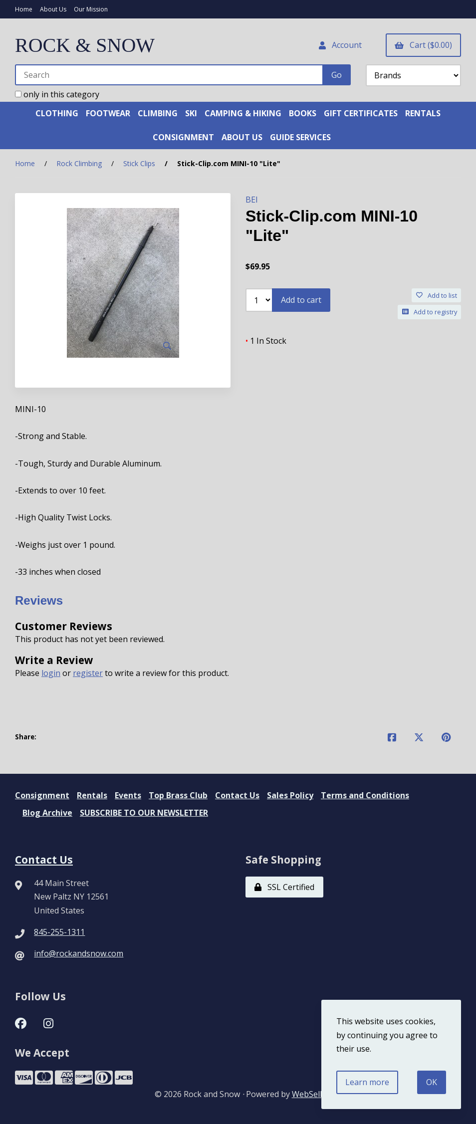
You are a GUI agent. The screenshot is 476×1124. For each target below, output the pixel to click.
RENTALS (423, 113)
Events (128, 795)
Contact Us (237, 795)
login (50, 673)
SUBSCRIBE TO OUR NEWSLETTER (144, 812)
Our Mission (91, 9)
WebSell (307, 1094)
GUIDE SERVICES (300, 137)
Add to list (436, 295)
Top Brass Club (178, 795)
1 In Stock (265, 340)
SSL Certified (284, 887)
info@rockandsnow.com (78, 953)
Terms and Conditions (365, 795)
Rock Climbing (79, 163)
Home (23, 9)
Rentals (92, 795)
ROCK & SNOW (85, 45)
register (88, 673)
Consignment (42, 795)
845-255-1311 (59, 931)
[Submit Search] (336, 74)
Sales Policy (290, 795)
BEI (251, 199)
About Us (53, 9)
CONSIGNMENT (183, 137)
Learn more (367, 1082)
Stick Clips (139, 163)
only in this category (57, 94)
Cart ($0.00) (423, 44)
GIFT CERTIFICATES (361, 113)
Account (340, 44)
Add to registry (429, 311)
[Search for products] (169, 74)
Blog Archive (47, 812)
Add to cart (301, 299)
